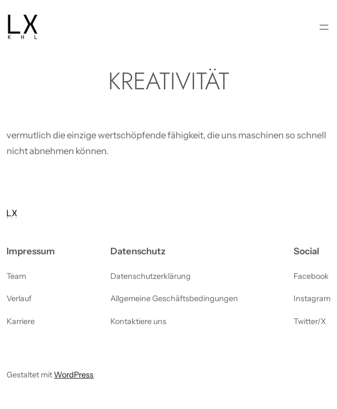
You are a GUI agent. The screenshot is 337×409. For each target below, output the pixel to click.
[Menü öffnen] (323, 27)
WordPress (73, 375)
